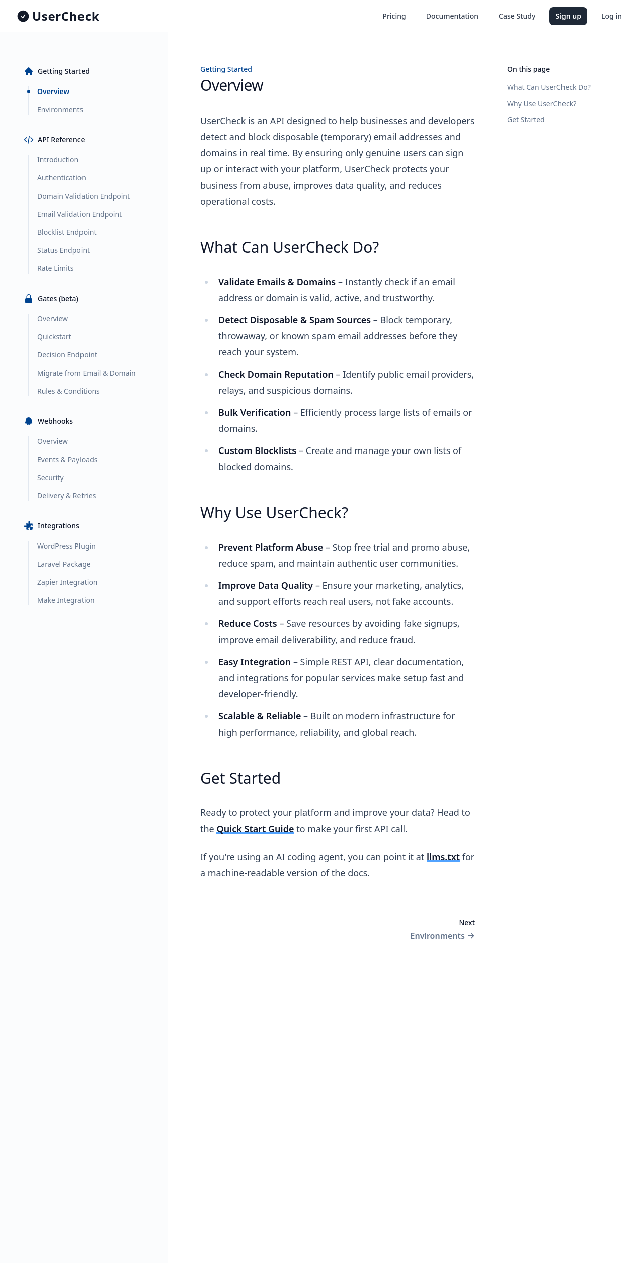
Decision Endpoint (67, 354)
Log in (611, 16)
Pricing (394, 16)
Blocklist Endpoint (66, 232)
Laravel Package (64, 564)
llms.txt (443, 857)
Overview (53, 91)
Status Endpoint (63, 250)
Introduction (57, 159)
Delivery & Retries (66, 495)
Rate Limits (55, 268)
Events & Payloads (67, 459)
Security (50, 477)
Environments (60, 109)
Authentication (61, 178)
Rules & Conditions (68, 391)
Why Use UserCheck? (541, 103)
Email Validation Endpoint (79, 214)
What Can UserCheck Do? (549, 87)
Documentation (452, 16)
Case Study (517, 16)
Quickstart (54, 336)
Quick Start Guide (255, 829)
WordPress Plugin (66, 546)
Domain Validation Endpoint (83, 196)
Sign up (568, 16)
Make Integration (66, 600)
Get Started (526, 119)
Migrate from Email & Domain (86, 373)
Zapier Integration (67, 582)
